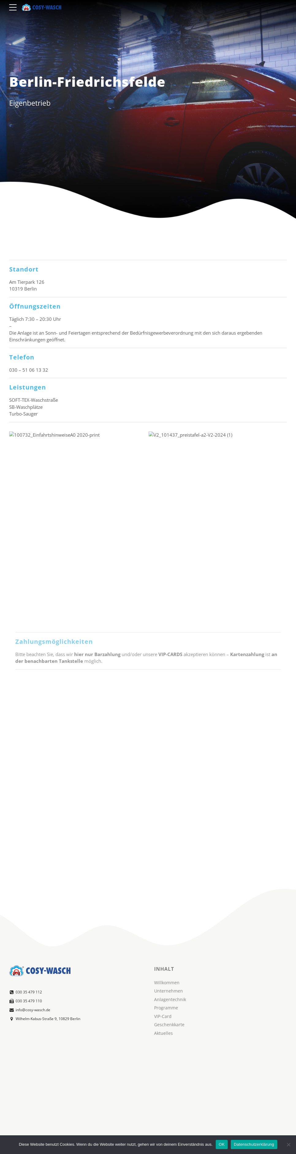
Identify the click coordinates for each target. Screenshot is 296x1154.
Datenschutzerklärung (254, 1144)
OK (222, 1144)
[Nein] (288, 1144)
